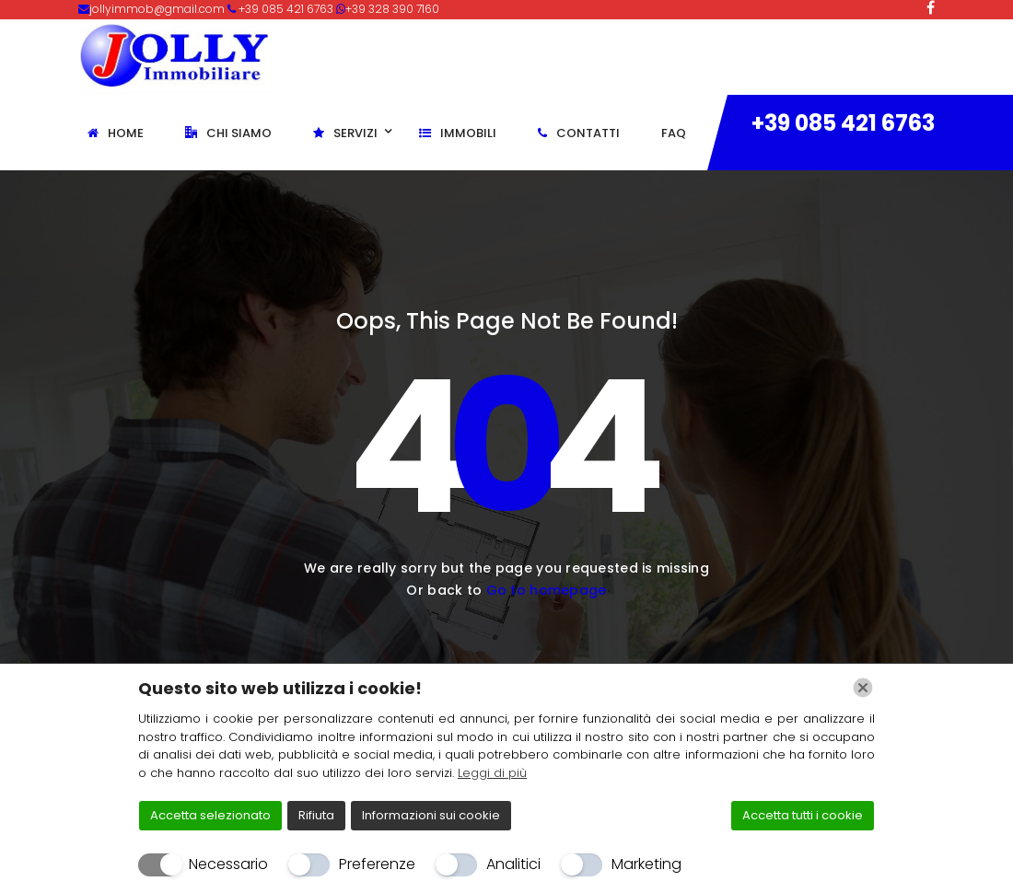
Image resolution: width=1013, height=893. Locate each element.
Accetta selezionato (210, 815)
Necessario (228, 864)
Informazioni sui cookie (431, 815)
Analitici (513, 864)
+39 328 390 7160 (392, 9)
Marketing (646, 864)
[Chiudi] (863, 688)
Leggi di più (492, 773)
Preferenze (377, 864)
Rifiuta (316, 815)
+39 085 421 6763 (843, 123)
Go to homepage (546, 590)
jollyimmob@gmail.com (158, 9)
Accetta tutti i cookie (802, 815)
